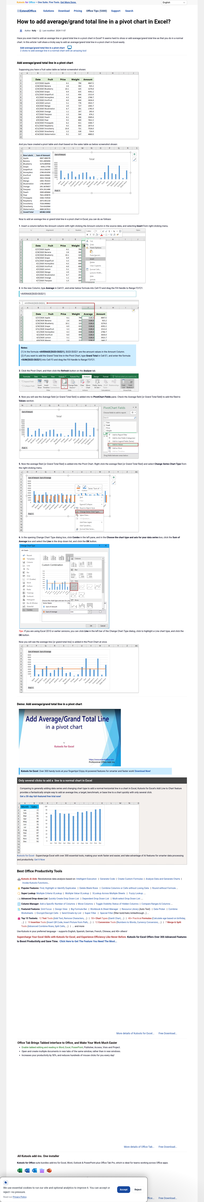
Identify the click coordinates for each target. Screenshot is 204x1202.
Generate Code (107, 879)
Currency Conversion (147, 922)
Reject (138, 1189)
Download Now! (143, 771)
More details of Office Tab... (139, 1146)
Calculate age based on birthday (169, 918)
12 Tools (46, 918)
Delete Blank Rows (88, 888)
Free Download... (168, 1033)
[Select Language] (174, 2)
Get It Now (39, 859)
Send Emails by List (71, 913)
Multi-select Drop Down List (126, 898)
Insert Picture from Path (76, 922)
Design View (61, 909)
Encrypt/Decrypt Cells (47, 913)
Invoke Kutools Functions (35, 883)
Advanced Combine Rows (41, 926)
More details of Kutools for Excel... (135, 1033)
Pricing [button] (78, 10)
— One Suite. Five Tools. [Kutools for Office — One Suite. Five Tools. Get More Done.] (46, 2)
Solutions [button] (48, 10)
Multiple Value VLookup (77, 893)
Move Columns (85, 903)
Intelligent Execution (86, 879)
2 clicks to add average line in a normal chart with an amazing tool (53, 50)
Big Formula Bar (79, 909)
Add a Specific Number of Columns (57, 903)
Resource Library (130, 909)
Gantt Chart (115, 918)
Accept (124, 1189)
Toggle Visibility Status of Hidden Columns (117, 903)
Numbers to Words (126, 922)
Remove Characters (74, 918)
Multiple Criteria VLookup (49, 893)
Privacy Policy (19, 1197)
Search (129, 10)
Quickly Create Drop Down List (64, 898)
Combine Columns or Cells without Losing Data (125, 888)
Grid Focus (46, 909)
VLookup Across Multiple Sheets (108, 893)
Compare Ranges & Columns (155, 903)
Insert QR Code (55, 922)
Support (115, 10)
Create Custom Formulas (130, 879)
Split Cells (60, 926)
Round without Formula (164, 888)
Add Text (58, 918)
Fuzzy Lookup (136, 893)
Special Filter (106, 913)
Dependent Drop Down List (95, 898)
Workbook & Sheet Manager (104, 909)
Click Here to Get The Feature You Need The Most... (88, 941)
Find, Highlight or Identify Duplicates (58, 888)
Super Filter (90, 913)
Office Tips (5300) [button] (96, 10)
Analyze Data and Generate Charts (163, 879)
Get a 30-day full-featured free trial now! (40, 796)
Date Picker (159, 909)
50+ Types (99, 918)
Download (64, 10)
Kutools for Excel (25, 855)
